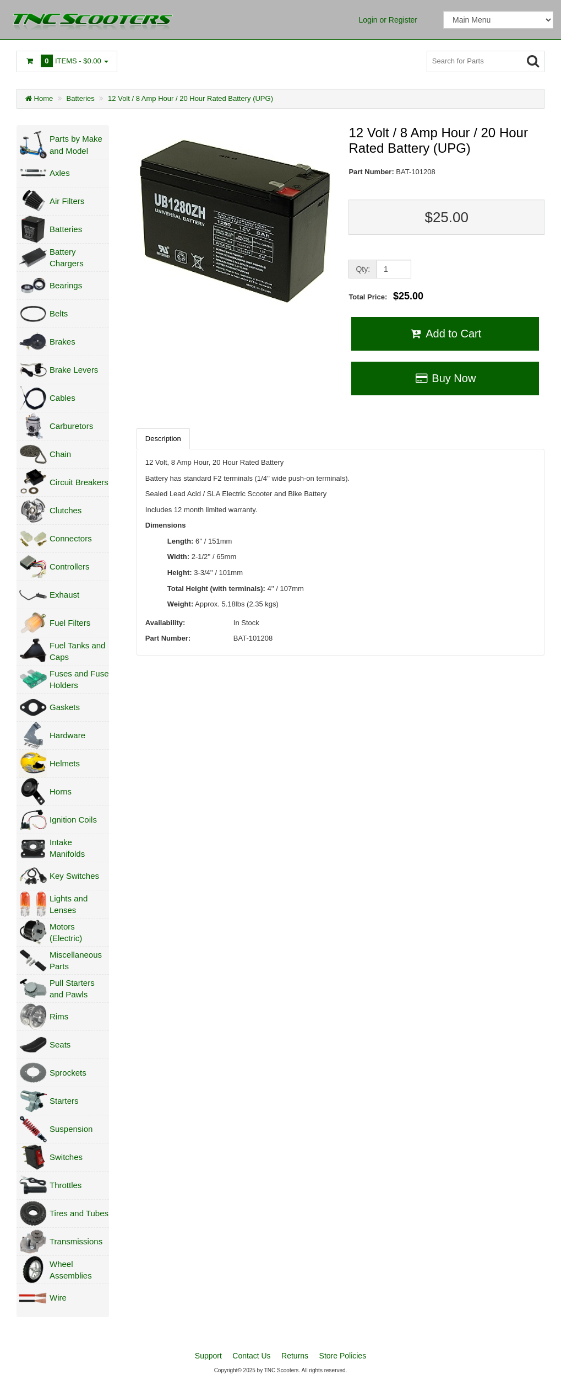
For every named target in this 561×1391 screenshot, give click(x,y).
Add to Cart (445, 333)
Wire (58, 1297)
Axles (60, 173)
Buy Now (445, 378)
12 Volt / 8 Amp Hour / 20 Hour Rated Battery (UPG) (190, 98)
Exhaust (64, 594)
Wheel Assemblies (71, 1269)
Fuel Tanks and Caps (77, 651)
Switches (66, 1157)
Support (208, 1355)
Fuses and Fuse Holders (79, 679)
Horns (61, 791)
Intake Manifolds (67, 847)
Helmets (65, 763)
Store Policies (343, 1355)
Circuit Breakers (79, 482)
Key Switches (74, 875)
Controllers (70, 566)
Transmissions (76, 1241)
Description (163, 438)
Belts (59, 313)
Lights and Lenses (69, 904)
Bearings (66, 285)
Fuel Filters (70, 622)
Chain (60, 454)
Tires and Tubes (79, 1213)
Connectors (71, 538)
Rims (59, 1016)
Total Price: (385, 296)
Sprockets (68, 1072)
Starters (64, 1100)
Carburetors (71, 426)
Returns (294, 1355)
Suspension (71, 1129)
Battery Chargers (67, 257)
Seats (60, 1044)
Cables (62, 397)
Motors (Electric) (66, 932)
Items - (66, 61)
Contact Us (251, 1355)
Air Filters (67, 201)
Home (39, 98)
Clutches (65, 510)
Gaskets (65, 707)
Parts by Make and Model (76, 144)
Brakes (62, 341)
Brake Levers (74, 369)
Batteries (81, 98)
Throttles (65, 1185)
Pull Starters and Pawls (72, 988)
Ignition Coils (73, 819)
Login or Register (387, 19)
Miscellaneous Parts (76, 960)
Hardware (67, 735)
